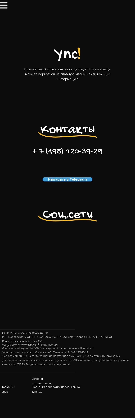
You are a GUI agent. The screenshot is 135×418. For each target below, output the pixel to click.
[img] (10, 10)
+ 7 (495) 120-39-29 (67, 152)
